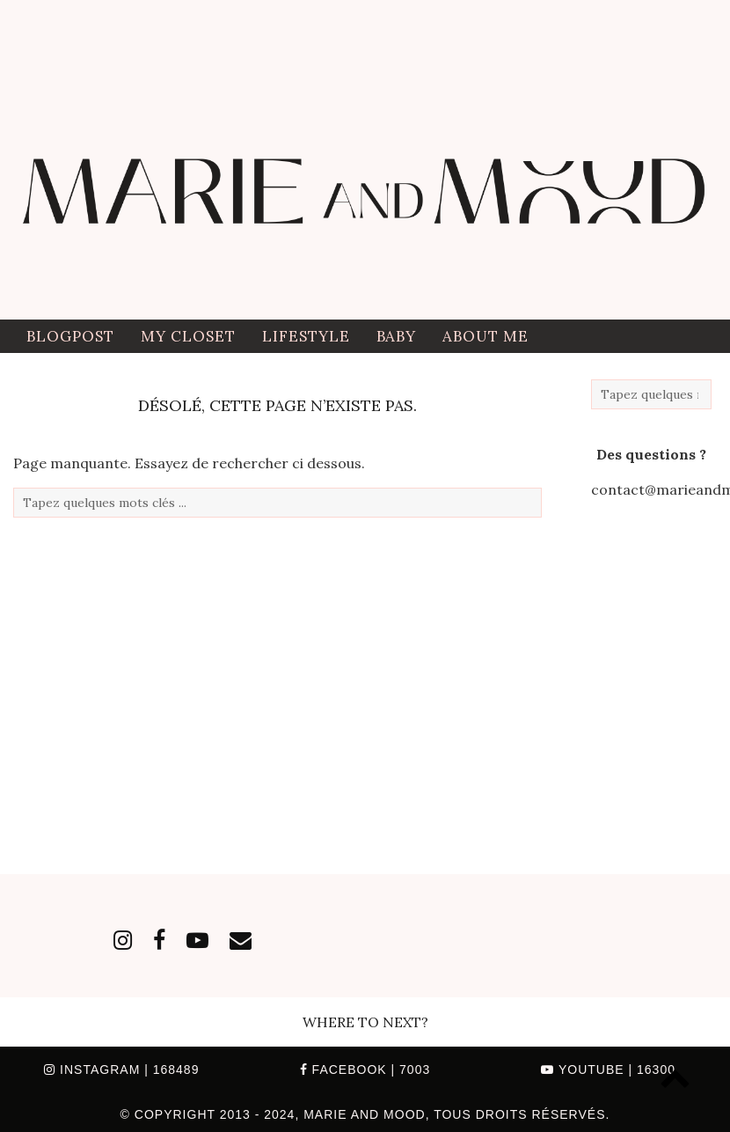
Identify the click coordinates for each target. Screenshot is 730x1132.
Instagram (121, 1069)
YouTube (608, 1069)
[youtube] (197, 940)
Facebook (365, 1069)
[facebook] (159, 940)
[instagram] (122, 940)
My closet (188, 336)
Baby (396, 336)
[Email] (241, 940)
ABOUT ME (485, 336)
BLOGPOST (70, 336)
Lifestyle (306, 336)
